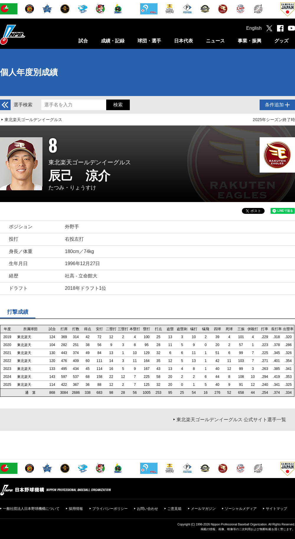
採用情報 (76, 509)
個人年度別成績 (29, 72)
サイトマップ (276, 509)
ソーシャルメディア (241, 509)
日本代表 (183, 40)
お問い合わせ (147, 509)
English (254, 28)
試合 (83, 40)
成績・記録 (112, 40)
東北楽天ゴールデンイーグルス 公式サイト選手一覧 (231, 419)
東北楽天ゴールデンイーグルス (33, 119)
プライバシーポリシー (110, 509)
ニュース (215, 40)
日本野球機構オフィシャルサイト (27, 34)
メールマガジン (203, 509)
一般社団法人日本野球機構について (31, 509)
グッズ (281, 40)
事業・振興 (249, 40)
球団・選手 (149, 40)
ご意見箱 (174, 509)
